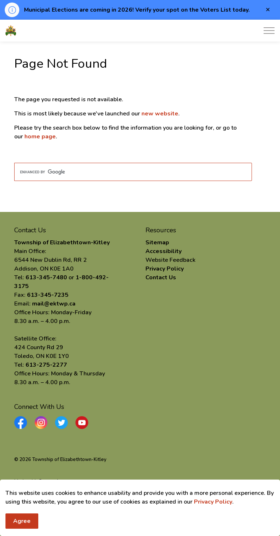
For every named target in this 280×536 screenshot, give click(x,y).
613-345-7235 (48, 295)
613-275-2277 (46, 365)
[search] (133, 172)
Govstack (48, 481)
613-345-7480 (46, 277)
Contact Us (160, 277)
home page (40, 137)
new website (159, 114)
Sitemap (157, 243)
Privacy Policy (213, 521)
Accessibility (163, 251)
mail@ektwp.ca (53, 304)
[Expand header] (269, 31)
